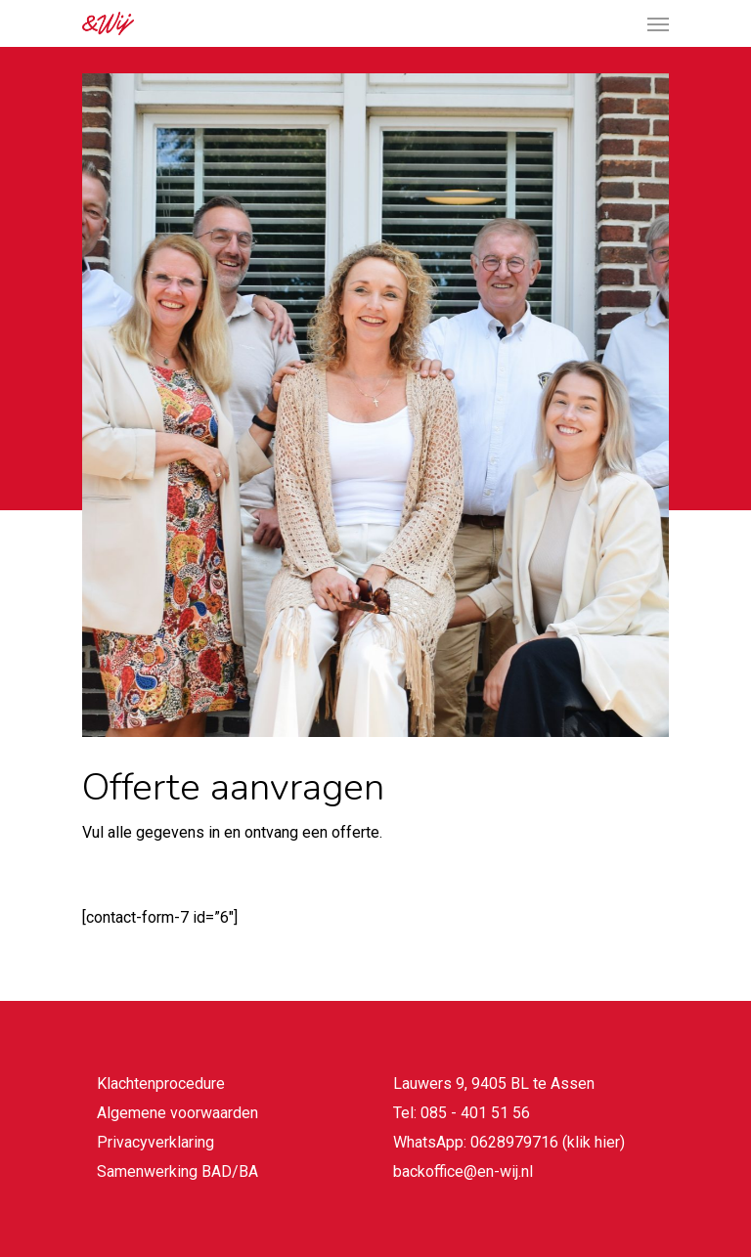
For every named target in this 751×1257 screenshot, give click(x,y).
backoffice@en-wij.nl (463, 1171)
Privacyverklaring (155, 1142)
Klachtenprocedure (161, 1083)
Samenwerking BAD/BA (177, 1171)
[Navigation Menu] (658, 23)
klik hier (593, 1142)
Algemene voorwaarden (177, 1113)
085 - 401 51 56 (475, 1113)
